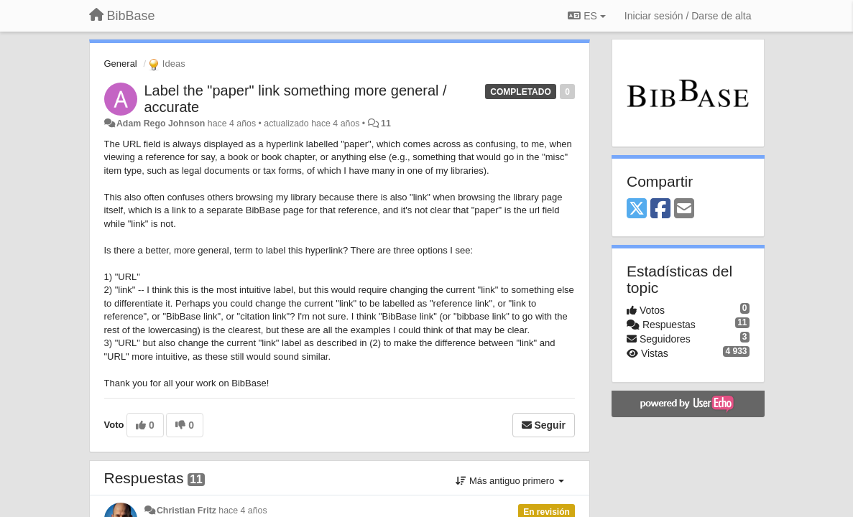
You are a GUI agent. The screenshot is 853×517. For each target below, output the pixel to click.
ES (586, 16)
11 (386, 123)
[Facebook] (660, 209)
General (120, 63)
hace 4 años (242, 511)
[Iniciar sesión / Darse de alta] (688, 16)
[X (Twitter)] (637, 209)
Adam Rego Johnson (160, 123)
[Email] (684, 209)
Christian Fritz (186, 511)
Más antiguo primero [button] (510, 480)
